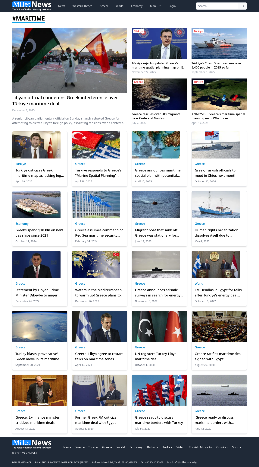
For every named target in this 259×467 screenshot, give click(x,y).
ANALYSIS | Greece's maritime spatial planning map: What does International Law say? (218, 116)
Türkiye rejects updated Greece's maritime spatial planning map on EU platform (158, 65)
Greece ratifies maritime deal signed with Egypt (218, 356)
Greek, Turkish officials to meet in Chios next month (215, 173)
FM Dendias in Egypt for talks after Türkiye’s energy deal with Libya (218, 293)
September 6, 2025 (203, 72)
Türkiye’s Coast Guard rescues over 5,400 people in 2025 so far (216, 65)
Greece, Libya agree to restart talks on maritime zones (99, 356)
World (119, 6)
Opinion (222, 447)
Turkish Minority (200, 447)
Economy (136, 6)
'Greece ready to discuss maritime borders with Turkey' (214, 420)
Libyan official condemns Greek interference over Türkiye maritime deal (65, 100)
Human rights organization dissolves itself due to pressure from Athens (216, 233)
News (61, 6)
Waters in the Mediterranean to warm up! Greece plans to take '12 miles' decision (98, 293)
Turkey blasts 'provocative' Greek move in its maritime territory (37, 356)
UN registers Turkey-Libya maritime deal (155, 356)
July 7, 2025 (139, 123)
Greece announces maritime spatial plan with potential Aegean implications (158, 173)
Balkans (152, 447)
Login (172, 6)
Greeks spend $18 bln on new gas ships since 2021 (39, 233)
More (156, 6)
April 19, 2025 (200, 123)
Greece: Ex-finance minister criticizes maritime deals (37, 420)
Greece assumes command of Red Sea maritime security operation (99, 233)
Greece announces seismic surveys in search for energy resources (157, 293)
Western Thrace (82, 6)
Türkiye (20, 164)
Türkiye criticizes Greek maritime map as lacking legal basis (39, 173)
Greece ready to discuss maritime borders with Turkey (159, 420)
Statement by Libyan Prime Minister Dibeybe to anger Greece (37, 293)
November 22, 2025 (144, 72)
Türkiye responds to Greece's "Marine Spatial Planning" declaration (98, 173)
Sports (236, 447)
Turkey (167, 447)
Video (180, 447)
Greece (104, 6)
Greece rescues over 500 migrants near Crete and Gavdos (156, 116)
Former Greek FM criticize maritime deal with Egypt (96, 420)
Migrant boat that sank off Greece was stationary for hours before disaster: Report (158, 233)
